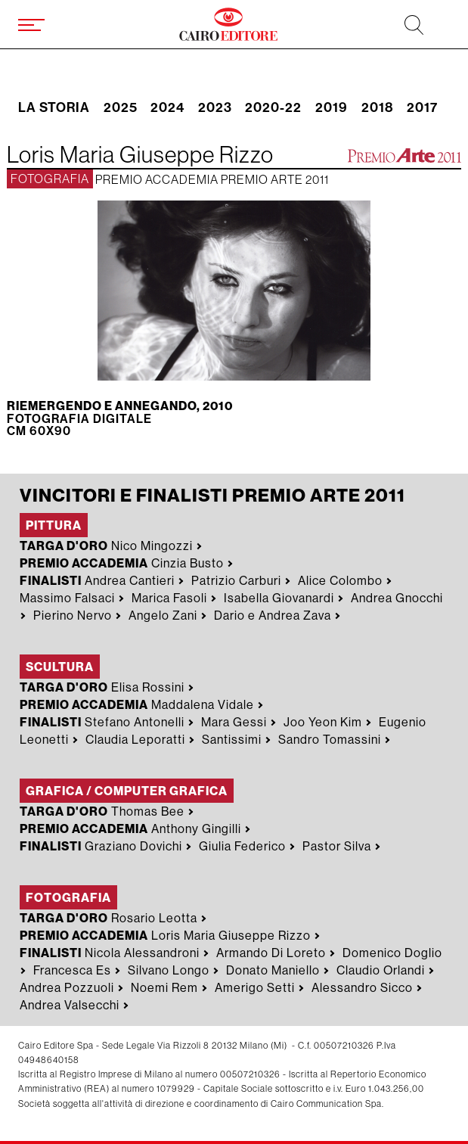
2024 (167, 108)
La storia (54, 108)
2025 (121, 108)
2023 (215, 108)
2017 (422, 108)
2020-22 (273, 108)
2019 (331, 108)
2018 (377, 108)
